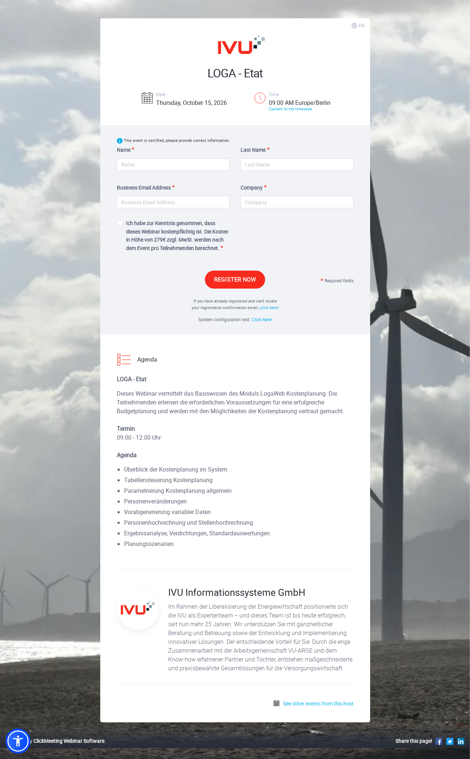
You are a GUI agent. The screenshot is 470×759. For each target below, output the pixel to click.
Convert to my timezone (290, 108)
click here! (269, 307)
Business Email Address (144, 187)
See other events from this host (313, 703)
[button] (18, 741)
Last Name (253, 149)
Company (252, 187)
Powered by (55, 740)
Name (123, 149)
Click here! (262, 319)
